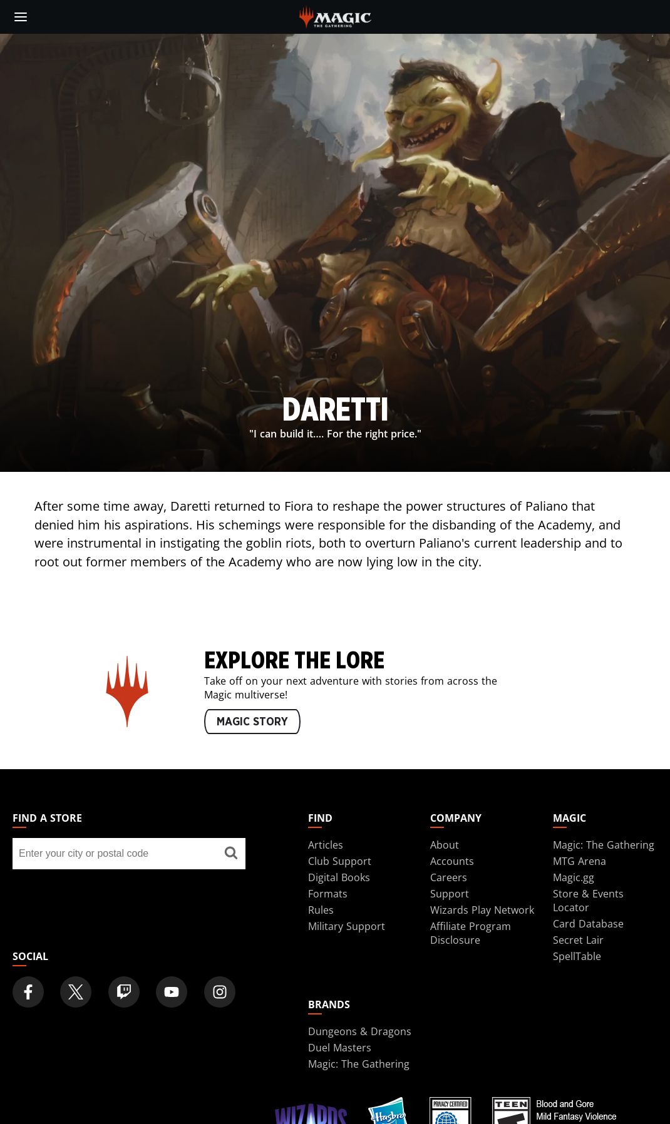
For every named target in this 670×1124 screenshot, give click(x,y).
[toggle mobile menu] (20, 17)
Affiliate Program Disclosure (470, 933)
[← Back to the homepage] (335, 16)
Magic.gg (573, 877)
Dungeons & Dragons (359, 1031)
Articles (325, 845)
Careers (448, 877)
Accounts (452, 861)
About (444, 845)
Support (449, 894)
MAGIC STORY (252, 722)
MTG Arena (579, 861)
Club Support (339, 861)
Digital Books (339, 877)
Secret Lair (578, 940)
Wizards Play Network (482, 910)
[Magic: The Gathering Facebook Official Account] (28, 992)
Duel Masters (339, 1048)
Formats (328, 894)
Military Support (346, 926)
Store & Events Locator (588, 900)
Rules (321, 910)
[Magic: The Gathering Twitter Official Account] (75, 992)
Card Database (588, 924)
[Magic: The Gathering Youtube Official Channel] (171, 992)
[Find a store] (231, 853)
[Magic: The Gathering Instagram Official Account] (219, 992)
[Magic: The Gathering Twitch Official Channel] (124, 992)
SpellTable (577, 956)
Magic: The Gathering (603, 845)
